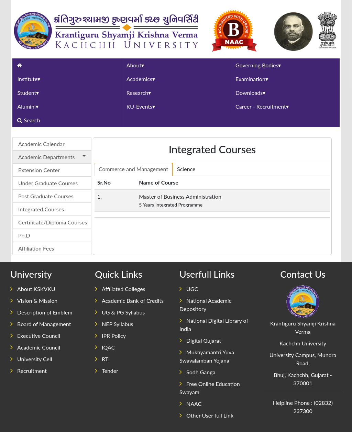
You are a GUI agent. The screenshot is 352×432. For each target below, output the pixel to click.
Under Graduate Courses (48, 183)
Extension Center (39, 170)
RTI (102, 359)
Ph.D (24, 235)
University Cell (31, 359)
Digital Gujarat (200, 340)
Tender (106, 370)
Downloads (250, 92)
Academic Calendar (41, 144)
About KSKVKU (32, 289)
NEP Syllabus (114, 324)
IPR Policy (110, 335)
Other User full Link (206, 415)
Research (138, 92)
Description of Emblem (41, 312)
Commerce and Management (133, 169)
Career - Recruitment (262, 106)
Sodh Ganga (197, 372)
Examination (251, 79)
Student (28, 92)
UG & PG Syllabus (120, 312)
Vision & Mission (33, 300)
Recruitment (28, 370)
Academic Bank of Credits (129, 300)
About (135, 65)
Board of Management (40, 324)
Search (29, 120)
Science (186, 169)
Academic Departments (53, 156)
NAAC (190, 403)
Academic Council (35, 347)
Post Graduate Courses (46, 196)
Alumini (27, 106)
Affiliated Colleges (120, 289)
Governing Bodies (258, 65)
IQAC (105, 347)
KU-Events (140, 106)
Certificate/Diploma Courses (52, 222)
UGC (188, 289)
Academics (140, 79)
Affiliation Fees (36, 248)
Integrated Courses (41, 209)
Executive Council (35, 335)
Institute (28, 79)
